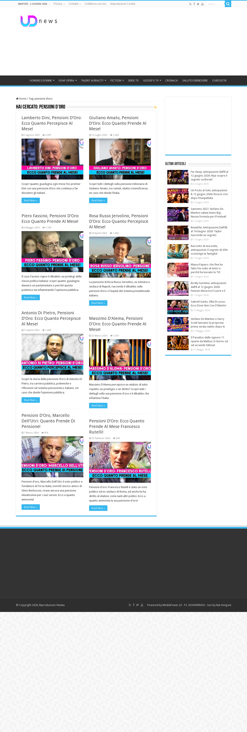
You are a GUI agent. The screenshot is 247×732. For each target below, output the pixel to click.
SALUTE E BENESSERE (195, 80)
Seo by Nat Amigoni (219, 605)
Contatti (73, 3)
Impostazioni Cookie (122, 3)
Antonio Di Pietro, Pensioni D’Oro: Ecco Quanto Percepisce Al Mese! (51, 318)
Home (21, 98)
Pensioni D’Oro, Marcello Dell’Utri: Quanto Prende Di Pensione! (48, 421)
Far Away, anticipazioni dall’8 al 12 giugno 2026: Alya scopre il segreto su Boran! (209, 175)
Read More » (31, 200)
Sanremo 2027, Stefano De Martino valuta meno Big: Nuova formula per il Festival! (208, 212)
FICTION (115, 80)
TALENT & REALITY (92, 80)
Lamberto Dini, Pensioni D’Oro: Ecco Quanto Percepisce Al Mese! (52, 123)
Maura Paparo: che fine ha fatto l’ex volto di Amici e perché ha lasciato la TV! (207, 268)
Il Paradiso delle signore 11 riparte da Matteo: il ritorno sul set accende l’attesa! (209, 341)
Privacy (58, 3)
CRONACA (171, 80)
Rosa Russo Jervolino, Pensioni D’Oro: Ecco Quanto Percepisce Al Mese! (118, 221)
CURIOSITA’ (219, 80)
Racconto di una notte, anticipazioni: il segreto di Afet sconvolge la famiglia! (209, 249)
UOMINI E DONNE (41, 80)
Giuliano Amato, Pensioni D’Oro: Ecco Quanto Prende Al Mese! (117, 123)
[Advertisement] (150, 41)
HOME (21, 79)
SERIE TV (133, 80)
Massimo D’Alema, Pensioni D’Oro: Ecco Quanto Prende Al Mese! (117, 324)
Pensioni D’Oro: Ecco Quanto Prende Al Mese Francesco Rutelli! (116, 426)
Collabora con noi (95, 3)
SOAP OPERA (66, 80)
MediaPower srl (172, 605)
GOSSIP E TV (151, 80)
